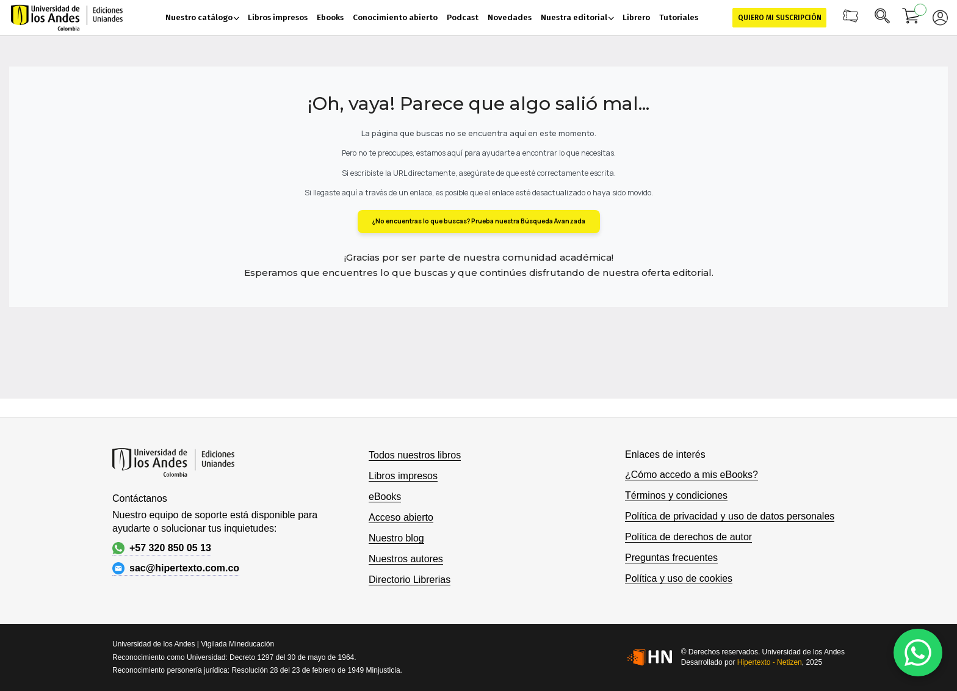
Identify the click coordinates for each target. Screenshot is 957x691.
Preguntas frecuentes (671, 557)
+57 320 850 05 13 (161, 548)
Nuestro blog (396, 538)
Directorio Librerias (409, 579)
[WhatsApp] (918, 652)
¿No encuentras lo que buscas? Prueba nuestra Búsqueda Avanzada (478, 221)
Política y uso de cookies (678, 578)
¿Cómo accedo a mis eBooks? (691, 474)
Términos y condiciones (676, 495)
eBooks (385, 496)
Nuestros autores (406, 559)
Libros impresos (403, 476)
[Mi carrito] (911, 17)
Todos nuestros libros (415, 455)
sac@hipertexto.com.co (175, 568)
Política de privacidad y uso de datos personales (729, 516)
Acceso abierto (401, 517)
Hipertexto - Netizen (769, 662)
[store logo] (67, 17)
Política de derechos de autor (688, 537)
